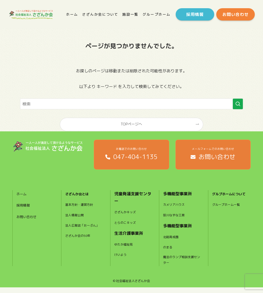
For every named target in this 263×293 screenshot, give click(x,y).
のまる (168, 251)
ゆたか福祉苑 (125, 248)
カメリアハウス (175, 208)
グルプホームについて (230, 201)
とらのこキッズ (126, 226)
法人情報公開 (76, 218)
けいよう (121, 258)
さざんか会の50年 (80, 246)
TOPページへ (131, 124)
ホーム (22, 197)
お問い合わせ (28, 220)
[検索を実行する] (238, 104)
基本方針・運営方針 (81, 208)
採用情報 (24, 209)
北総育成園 (172, 240)
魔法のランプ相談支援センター (181, 265)
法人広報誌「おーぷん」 (81, 233)
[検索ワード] (131, 104)
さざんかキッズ (126, 216)
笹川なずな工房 (175, 218)
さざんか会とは (79, 197)
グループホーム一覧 (228, 216)
